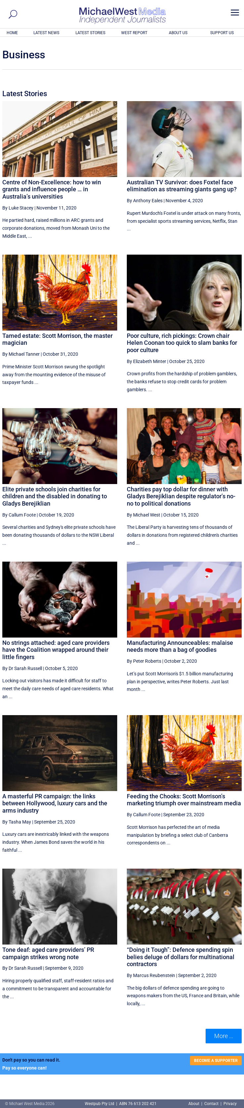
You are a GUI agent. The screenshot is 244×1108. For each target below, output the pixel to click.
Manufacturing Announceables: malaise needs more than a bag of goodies (180, 646)
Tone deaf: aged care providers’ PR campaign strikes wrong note (48, 953)
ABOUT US (178, 33)
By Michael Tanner (21, 354)
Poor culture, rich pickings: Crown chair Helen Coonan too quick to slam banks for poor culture (182, 342)
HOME (12, 33)
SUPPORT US (222, 33)
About (194, 1103)
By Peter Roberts (144, 661)
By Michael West (143, 515)
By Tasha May (16, 822)
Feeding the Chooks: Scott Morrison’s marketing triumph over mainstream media (184, 800)
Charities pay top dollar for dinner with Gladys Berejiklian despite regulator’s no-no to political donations (181, 496)
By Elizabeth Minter (146, 361)
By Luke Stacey (17, 208)
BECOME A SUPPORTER (216, 1060)
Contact (211, 1103)
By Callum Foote (19, 515)
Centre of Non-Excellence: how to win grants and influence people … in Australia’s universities (51, 189)
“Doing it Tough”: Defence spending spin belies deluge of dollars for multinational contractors (180, 956)
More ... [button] (223, 1035)
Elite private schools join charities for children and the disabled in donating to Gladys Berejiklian (54, 496)
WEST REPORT (134, 33)
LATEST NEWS (46, 33)
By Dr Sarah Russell (22, 668)
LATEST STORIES (90, 33)
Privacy (230, 1103)
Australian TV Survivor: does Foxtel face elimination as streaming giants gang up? (182, 186)
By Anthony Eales (145, 200)
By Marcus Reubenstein (151, 975)
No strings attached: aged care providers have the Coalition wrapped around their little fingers (56, 649)
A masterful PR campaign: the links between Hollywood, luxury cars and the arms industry (54, 803)
